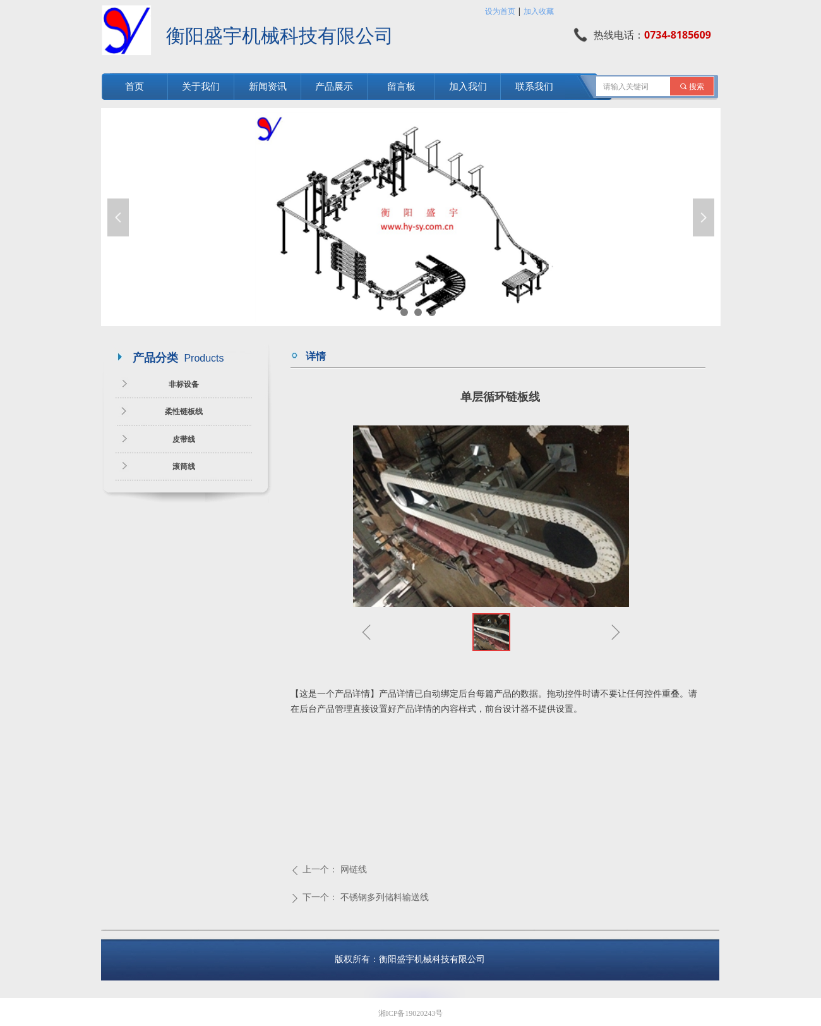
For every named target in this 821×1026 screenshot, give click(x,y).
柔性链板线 (184, 411)
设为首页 (500, 11)
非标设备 (184, 384)
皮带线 (183, 439)
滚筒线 (183, 466)
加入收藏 (539, 11)
